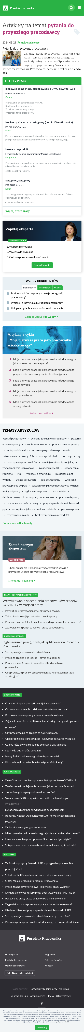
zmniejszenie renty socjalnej (58, 462)
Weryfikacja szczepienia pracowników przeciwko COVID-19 (40, 780)
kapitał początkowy (14, 438)
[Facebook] (42, 1003)
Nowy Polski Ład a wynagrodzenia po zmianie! (32, 756)
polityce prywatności (63, 1022)
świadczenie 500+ (49, 467)
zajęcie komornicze (36, 444)
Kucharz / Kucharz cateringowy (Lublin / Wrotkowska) (39, 122)
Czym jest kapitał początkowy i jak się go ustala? (33, 703)
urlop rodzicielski (17, 450)
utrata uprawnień (26, 479)
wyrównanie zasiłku (18, 514)
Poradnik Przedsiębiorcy (43, 988)
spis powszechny (50, 479)
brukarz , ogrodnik (17, 149)
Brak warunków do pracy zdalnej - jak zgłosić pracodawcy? (35, 295)
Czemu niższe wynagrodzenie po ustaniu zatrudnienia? (36, 744)
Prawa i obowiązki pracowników (20, 595)
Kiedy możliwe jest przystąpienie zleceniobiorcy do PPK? (38, 910)
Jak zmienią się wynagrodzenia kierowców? (30, 792)
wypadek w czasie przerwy (22, 503)
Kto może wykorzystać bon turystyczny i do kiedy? (34, 762)
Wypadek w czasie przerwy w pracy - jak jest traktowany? (38, 904)
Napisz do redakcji (20, 973)
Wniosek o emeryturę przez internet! (26, 827)
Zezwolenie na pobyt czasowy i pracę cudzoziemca (34, 627)
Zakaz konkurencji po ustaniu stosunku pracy (31, 616)
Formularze (45, 287)
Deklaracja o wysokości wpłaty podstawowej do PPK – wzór (40, 892)
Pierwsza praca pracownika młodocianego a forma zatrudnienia (42, 921)
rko (20, 473)
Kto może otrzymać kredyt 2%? (23, 750)
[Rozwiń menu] (79, 8)
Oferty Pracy (63, 995)
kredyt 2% (28, 456)
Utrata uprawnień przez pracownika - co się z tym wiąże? (38, 839)
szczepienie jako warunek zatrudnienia (34, 509)
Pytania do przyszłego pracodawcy (25, 48)
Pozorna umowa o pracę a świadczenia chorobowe (34, 715)
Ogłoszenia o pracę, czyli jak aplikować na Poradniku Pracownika (42, 644)
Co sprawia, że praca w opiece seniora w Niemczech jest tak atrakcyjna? (39, 674)
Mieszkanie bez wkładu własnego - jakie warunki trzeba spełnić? (42, 833)
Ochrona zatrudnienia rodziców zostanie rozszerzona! (36, 709)
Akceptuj (42, 1027)
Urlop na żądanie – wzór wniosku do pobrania (35, 308)
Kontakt (49, 965)
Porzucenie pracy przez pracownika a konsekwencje (35, 898)
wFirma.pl (64, 988)
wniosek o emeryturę (38, 473)
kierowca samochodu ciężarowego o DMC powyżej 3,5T (40, 88)
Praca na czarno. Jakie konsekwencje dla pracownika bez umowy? (43, 621)
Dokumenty (29, 287)
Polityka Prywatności (16, 960)
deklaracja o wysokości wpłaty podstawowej (28, 497)
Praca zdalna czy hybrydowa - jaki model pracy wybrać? (37, 886)
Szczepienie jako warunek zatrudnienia (27, 652)
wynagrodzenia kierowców (18, 467)
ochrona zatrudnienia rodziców (48, 438)
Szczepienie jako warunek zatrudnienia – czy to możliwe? (38, 916)
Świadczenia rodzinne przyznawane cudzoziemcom (34, 809)
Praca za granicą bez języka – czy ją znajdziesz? (32, 657)
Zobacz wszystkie (42, 413)
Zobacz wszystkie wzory (42, 316)
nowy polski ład (48, 456)
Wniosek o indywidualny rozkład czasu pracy (35, 302)
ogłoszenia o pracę (36, 491)
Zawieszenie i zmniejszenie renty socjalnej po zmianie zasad (39, 786)
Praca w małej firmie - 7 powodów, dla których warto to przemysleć (37, 664)
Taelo (51, 995)
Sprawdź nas (42, 265)
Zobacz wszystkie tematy (17, 522)
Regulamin (50, 954)
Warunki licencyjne (15, 965)
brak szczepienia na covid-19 (52, 514)
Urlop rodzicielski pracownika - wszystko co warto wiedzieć (40, 738)
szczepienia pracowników (22, 462)
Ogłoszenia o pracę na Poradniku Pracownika (31, 880)
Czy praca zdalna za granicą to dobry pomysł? (31, 732)
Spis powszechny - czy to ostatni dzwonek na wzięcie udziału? (40, 845)
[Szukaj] (71, 7)
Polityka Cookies (53, 960)
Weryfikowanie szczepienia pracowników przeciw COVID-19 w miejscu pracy (40, 603)
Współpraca (11, 954)
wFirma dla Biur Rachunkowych (28, 995)
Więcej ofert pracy (17, 211)
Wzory (57, 287)
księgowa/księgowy (17, 180)
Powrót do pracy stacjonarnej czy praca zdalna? (32, 610)
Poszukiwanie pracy (28, 42)
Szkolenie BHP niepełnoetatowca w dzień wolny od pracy (38, 874)
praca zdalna (59, 491)
